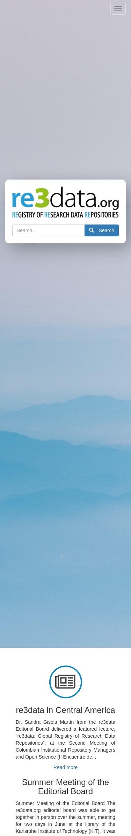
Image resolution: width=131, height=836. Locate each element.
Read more (65, 767)
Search (101, 230)
